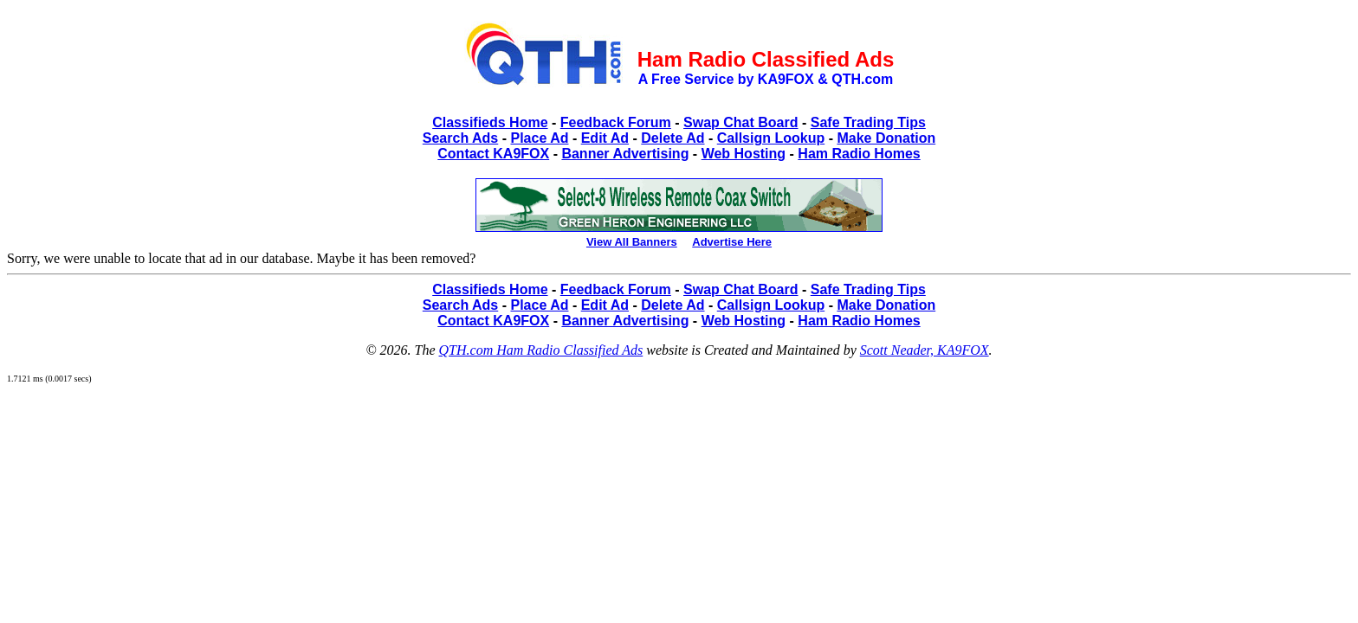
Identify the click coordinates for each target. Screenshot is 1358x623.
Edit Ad (605, 138)
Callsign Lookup (770, 138)
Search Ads (460, 138)
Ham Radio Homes (859, 153)
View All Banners (631, 241)
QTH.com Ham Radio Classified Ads (541, 350)
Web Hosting (744, 153)
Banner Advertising (625, 153)
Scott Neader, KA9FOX (924, 350)
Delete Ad (672, 138)
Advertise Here (732, 241)
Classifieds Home (489, 122)
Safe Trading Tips (868, 122)
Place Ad (539, 138)
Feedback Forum (615, 122)
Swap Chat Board (740, 122)
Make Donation (886, 138)
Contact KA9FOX (493, 153)
